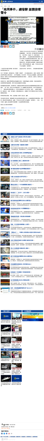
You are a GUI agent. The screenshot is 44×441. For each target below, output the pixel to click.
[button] (22, 30)
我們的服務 (12, 436)
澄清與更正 (29, 436)
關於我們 (18, 436)
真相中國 (7, 110)
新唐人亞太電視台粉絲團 (10, 107)
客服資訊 (23, 436)
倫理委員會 (35, 436)
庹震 (25, 110)
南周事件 (20, 110)
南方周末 (13, 110)
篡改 (29, 110)
